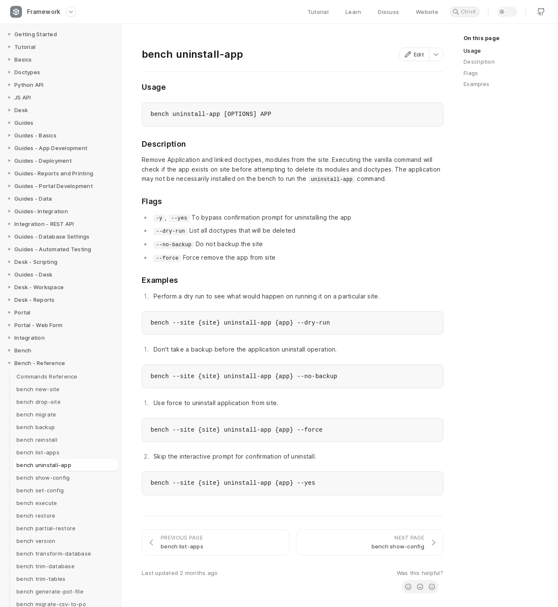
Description (479, 61)
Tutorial (318, 11)
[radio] (408, 587)
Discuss (388, 11)
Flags (471, 73)
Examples (476, 84)
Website (427, 11)
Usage (472, 50)
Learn (353, 11)
